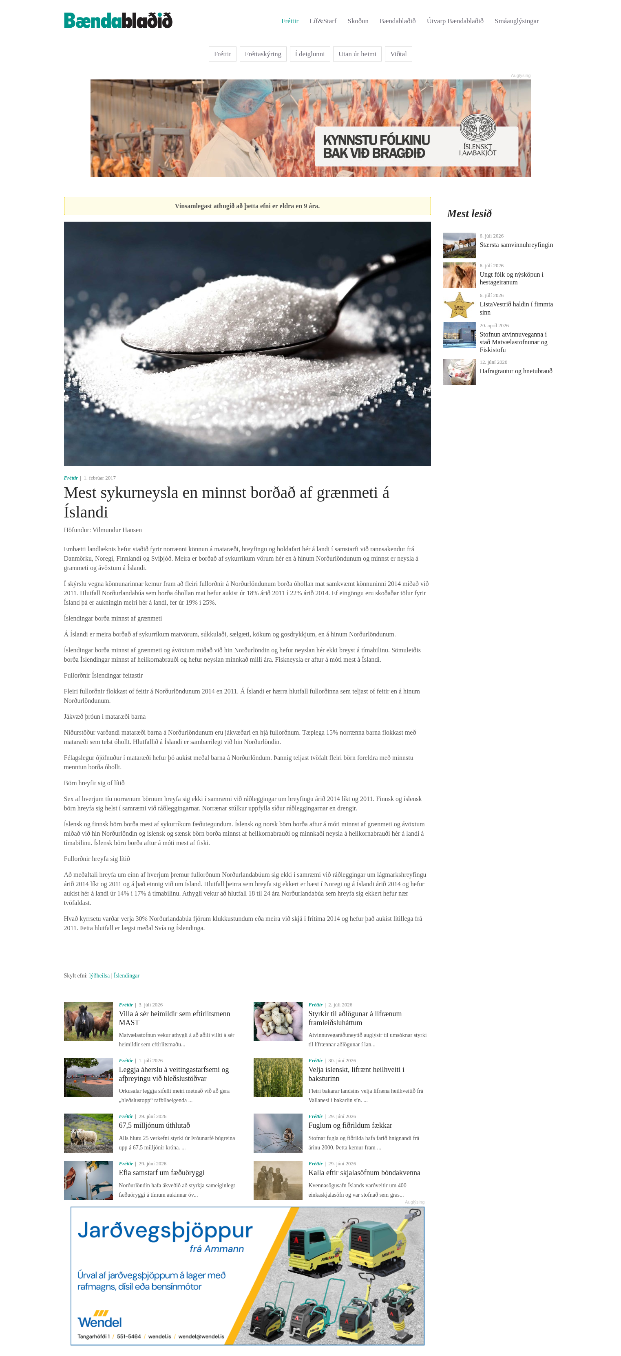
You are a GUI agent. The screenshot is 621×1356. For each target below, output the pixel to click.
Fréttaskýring (263, 54)
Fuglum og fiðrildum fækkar (351, 1125)
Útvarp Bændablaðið (455, 21)
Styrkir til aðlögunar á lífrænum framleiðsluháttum (355, 1018)
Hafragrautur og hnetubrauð (516, 371)
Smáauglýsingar (517, 21)
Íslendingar (126, 976)
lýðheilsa (99, 976)
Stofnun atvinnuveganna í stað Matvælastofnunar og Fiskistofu (514, 342)
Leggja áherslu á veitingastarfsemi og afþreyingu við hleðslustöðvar (174, 1074)
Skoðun (358, 21)
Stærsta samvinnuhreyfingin (516, 244)
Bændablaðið (398, 21)
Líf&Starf (322, 21)
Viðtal (398, 54)
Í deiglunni (310, 54)
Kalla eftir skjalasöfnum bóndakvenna (364, 1173)
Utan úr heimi (357, 54)
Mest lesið (469, 213)
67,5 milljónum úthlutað (154, 1125)
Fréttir (289, 21)
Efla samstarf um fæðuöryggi (162, 1173)
